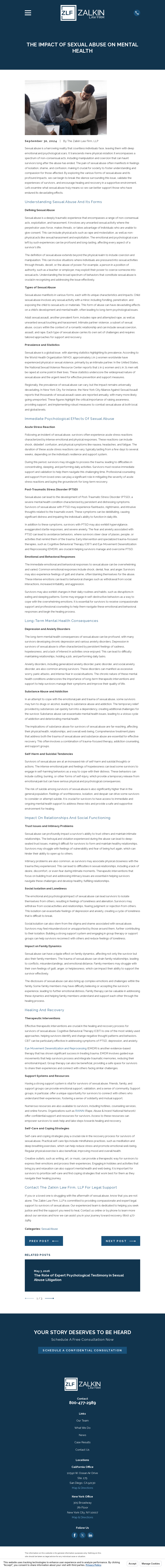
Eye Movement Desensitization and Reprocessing (56, 1048)
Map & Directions (82, 1487)
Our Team (82, 1420)
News (82, 1435)
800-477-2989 (82, 1402)
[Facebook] (74, 1535)
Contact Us (82, 1449)
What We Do (82, 1427)
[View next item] (49, 1298)
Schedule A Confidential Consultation (82, 1350)
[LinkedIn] (90, 1535)
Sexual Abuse (49, 1228)
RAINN (79, 1110)
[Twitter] (82, 1535)
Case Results (82, 1442)
